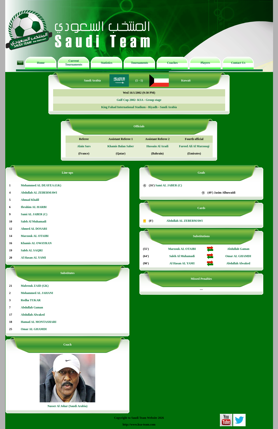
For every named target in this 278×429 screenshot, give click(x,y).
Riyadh (152, 107)
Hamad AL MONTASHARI (38, 322)
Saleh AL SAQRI (32, 250)
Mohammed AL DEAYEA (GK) (41, 185)
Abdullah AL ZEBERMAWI (39, 192)
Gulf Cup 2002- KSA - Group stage (139, 100)
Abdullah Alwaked (33, 314)
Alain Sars (84, 146)
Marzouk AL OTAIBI (35, 236)
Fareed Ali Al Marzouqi (194, 146)
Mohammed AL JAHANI (37, 293)
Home (41, 63)
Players (205, 63)
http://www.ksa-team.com (139, 424)
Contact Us (238, 63)
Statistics (106, 63)
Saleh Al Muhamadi (33, 221)
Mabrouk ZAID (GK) (35, 285)
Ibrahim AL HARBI (34, 207)
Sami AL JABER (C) (34, 214)
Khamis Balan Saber (120, 146)
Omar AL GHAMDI (34, 329)
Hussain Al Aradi (157, 146)
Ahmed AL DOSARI (34, 228)
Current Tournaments (73, 62)
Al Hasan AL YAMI (33, 257)
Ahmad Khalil (30, 200)
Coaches (172, 63)
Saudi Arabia (168, 107)
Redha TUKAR (31, 300)
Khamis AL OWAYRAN (36, 243)
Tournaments (139, 63)
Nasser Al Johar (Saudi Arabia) (67, 406)
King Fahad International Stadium (123, 107)
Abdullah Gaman (32, 307)
